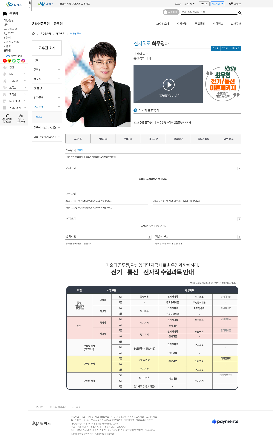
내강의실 (217, 4)
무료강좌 (128, 138)
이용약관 (39, 406)
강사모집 (76, 406)
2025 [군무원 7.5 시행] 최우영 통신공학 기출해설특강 (88, 200)
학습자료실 (203, 138)
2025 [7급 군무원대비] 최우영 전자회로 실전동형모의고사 (162, 122)
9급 (5, 24)
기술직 (7, 46)
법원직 (7, 37)
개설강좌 (103, 138)
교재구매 (236, 24)
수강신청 (182, 24)
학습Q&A (178, 138)
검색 (240, 12)
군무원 (7, 50)
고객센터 (237, 3)
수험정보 (218, 24)
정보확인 (117, 420)
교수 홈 (78, 138)
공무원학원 (16, 55)
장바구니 (204, 3)
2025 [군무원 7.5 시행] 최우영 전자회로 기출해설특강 (88, 208)
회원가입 (190, 3)
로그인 (178, 3)
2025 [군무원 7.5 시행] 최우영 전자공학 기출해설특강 (176, 200)
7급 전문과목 (10, 28)
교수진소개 (162, 24)
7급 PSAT (8, 33)
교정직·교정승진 (12, 41)
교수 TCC (229, 138)
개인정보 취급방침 (57, 406)
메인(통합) (9, 20)
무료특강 (200, 24)
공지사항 (153, 138)
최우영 (39, 117)
